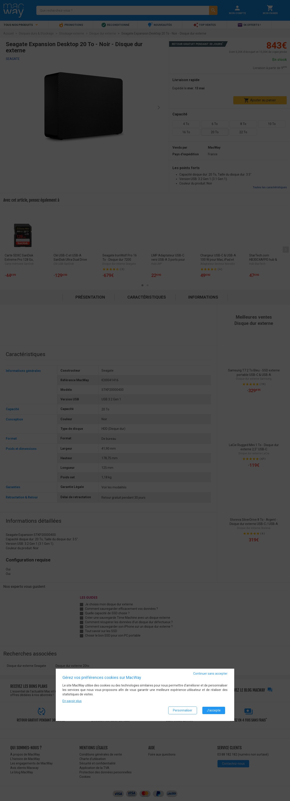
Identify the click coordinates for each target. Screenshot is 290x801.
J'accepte (214, 710)
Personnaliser (182, 710)
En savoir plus (72, 701)
